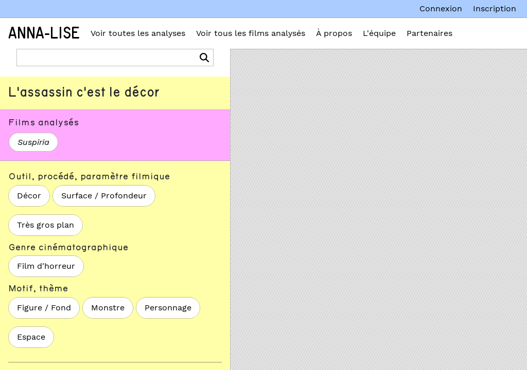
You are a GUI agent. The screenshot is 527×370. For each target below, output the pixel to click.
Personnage (168, 307)
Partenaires (429, 33)
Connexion (440, 8)
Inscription (494, 8)
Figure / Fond (44, 307)
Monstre (108, 307)
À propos (334, 33)
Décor (29, 195)
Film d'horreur (46, 266)
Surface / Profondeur (104, 195)
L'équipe (379, 33)
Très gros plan (45, 225)
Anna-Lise (44, 33)
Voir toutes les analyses (138, 33)
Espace (31, 337)
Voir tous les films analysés (250, 33)
